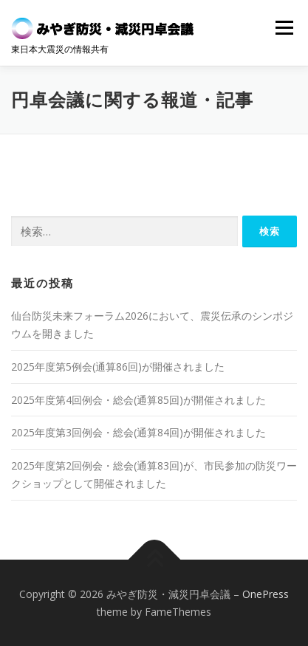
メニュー (284, 27)
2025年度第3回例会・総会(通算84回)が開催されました (138, 432)
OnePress (265, 594)
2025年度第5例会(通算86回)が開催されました (118, 367)
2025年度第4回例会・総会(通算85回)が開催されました (138, 400)
